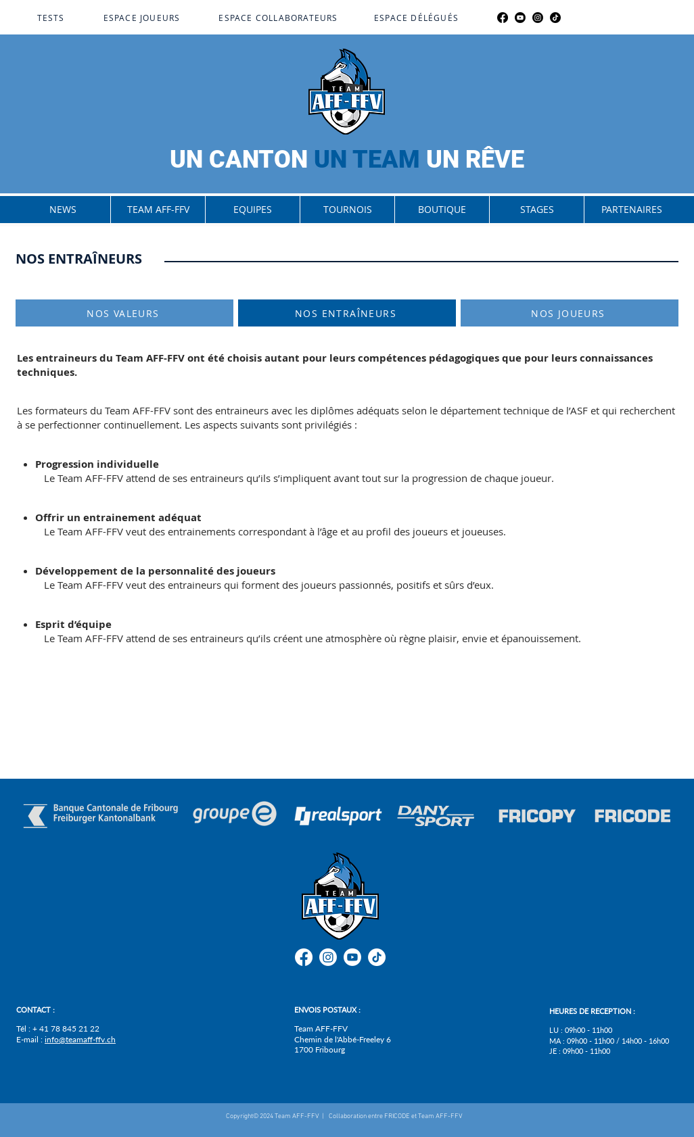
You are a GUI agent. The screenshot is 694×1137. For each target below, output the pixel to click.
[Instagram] (537, 17)
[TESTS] (52, 17)
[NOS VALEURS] (124, 312)
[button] (157, 209)
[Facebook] (502, 17)
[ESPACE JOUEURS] (143, 17)
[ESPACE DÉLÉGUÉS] (418, 17)
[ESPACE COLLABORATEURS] (279, 17)
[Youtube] (520, 17)
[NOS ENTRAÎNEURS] (347, 312)
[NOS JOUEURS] (569, 312)
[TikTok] (555, 17)
